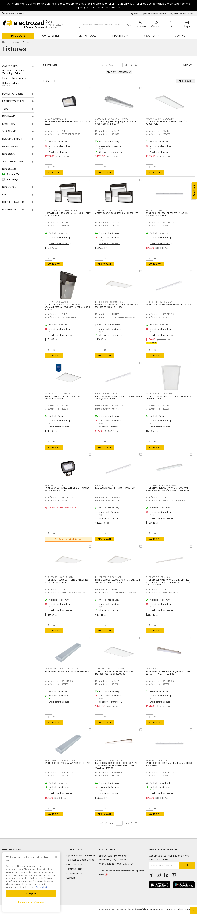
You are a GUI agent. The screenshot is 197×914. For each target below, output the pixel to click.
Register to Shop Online (181, 13)
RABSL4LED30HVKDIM (106, 485)
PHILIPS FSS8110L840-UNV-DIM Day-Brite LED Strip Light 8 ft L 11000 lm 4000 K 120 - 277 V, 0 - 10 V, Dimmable (169, 582)
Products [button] (18, 35)
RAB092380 (152, 668)
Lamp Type (8, 123)
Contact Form (74, 873)
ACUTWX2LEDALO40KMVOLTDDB (61, 210)
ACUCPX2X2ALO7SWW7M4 (58, 393)
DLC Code (8, 154)
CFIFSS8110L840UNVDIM (158, 577)
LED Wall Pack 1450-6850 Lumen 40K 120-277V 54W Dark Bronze (68, 214)
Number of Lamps (13, 209)
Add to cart (54, 172)
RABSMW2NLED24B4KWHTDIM (60, 760)
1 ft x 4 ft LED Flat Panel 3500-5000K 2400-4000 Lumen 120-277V (169, 397)
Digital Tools (87, 35)
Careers (71, 877)
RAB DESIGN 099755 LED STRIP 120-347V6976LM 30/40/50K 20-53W (118, 397)
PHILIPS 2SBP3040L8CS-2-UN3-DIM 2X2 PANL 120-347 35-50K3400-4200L (117, 581)
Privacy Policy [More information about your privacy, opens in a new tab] (42, 887)
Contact (181, 35)
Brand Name (10, 146)
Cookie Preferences (105, 909)
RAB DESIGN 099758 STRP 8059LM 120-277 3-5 (168, 304)
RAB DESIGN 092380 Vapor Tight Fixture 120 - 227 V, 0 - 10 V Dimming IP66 (168, 672)
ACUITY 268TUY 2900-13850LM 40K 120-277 (116, 213)
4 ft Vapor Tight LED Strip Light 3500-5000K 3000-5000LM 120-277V (116, 122)
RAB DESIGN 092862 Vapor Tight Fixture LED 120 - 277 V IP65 (169, 764)
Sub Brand (9, 131)
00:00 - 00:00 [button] (54, 25)
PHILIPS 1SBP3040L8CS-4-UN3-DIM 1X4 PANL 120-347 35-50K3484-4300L (117, 305)
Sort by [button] (187, 64)
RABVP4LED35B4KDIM (157, 760)
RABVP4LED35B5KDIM (157, 210)
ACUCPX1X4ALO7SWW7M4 (159, 393)
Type (5, 108)
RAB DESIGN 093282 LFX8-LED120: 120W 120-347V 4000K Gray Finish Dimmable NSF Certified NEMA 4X (116, 765)
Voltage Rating (12, 161)
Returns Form (74, 868)
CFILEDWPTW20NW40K (56, 302)
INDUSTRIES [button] (118, 35)
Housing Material (14, 202)
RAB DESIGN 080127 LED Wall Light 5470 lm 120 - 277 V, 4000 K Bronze (68, 489)
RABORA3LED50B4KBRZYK (58, 485)
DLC (4, 194)
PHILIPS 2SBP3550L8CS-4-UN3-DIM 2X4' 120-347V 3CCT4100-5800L (67, 581)
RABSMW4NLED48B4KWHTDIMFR (61, 668)
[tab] (18, 66)
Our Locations (74, 864)
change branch (52, 27)
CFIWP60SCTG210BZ (55, 119)
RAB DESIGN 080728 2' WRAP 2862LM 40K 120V (67, 763)
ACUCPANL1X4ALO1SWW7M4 (160, 119)
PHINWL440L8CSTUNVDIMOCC (161, 485)
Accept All (31, 893)
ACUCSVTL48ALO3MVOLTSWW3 (111, 119)
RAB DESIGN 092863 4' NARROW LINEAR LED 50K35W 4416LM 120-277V (167, 214)
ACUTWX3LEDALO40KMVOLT (109, 210)
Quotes (135, 13)
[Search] (106, 24)
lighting (15, 42)
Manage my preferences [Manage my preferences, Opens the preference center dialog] (31, 902)
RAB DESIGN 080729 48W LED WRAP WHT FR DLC (68, 671)
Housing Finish (12, 138)
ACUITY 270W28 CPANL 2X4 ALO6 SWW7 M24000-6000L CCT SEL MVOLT (115, 672)
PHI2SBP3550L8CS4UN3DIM (59, 577)
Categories (10, 66)
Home (5, 42)
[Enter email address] (164, 865)
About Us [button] (150, 35)
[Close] (56, 857)
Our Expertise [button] (51, 35)
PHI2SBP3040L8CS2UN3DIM (109, 577)
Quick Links (74, 849)
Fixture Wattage (13, 101)
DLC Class (9, 169)
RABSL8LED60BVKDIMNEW (159, 302)
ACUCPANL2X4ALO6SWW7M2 (110, 668)
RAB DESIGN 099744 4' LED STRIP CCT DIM (115, 488)
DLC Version (10, 187)
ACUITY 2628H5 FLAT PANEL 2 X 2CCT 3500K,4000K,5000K (63, 397)
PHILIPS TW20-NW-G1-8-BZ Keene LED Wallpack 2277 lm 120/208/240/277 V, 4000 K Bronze (67, 307)
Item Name (8, 116)
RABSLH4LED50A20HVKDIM (109, 393)
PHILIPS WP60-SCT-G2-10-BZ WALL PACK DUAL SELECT (68, 122)
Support (10, 13)
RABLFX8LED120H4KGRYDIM (109, 760)
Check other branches (59, 152)
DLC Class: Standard (117, 72)
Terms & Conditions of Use (128, 909)
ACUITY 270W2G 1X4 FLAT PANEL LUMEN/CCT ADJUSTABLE (167, 122)
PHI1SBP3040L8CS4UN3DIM (109, 302)
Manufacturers (12, 93)
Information (11, 849)
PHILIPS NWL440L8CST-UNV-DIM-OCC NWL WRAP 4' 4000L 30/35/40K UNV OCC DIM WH (168, 489)
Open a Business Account (154, 13)
